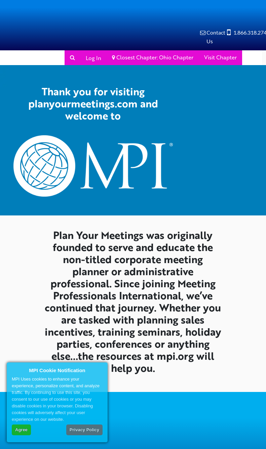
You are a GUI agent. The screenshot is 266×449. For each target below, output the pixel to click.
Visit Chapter (220, 57)
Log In (93, 58)
